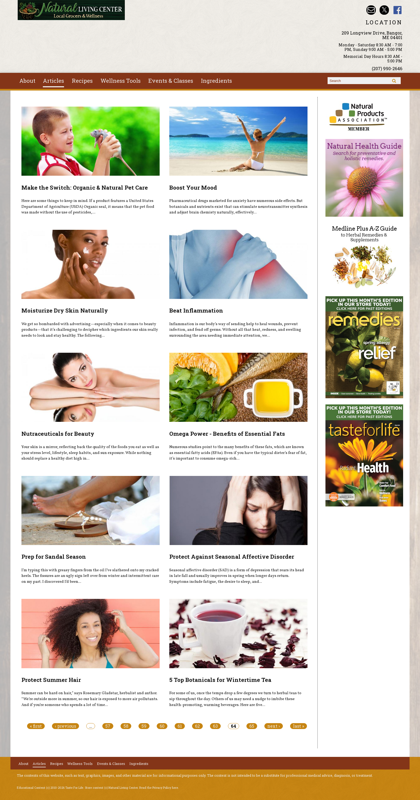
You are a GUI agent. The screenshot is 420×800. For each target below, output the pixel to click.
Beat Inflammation (196, 310)
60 (162, 726)
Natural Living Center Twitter (384, 10)
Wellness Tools (120, 80)
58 (125, 726)
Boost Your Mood (193, 187)
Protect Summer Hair (51, 679)
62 (197, 726)
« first (36, 726)
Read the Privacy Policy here (158, 788)
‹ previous (65, 726)
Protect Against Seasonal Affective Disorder (231, 556)
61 (180, 726)
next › (273, 726)
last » (298, 726)
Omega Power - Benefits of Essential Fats (227, 433)
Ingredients (216, 80)
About (27, 80)
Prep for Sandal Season (53, 556)
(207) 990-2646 (387, 68)
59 (144, 726)
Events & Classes (170, 80)
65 (251, 726)
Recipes (82, 80)
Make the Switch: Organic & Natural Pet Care (84, 187)
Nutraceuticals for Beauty (57, 433)
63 (215, 726)
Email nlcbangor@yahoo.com (371, 10)
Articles (53, 80)
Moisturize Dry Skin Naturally (64, 310)
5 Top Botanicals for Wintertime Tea (220, 679)
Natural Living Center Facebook (397, 10)
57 (107, 726)
